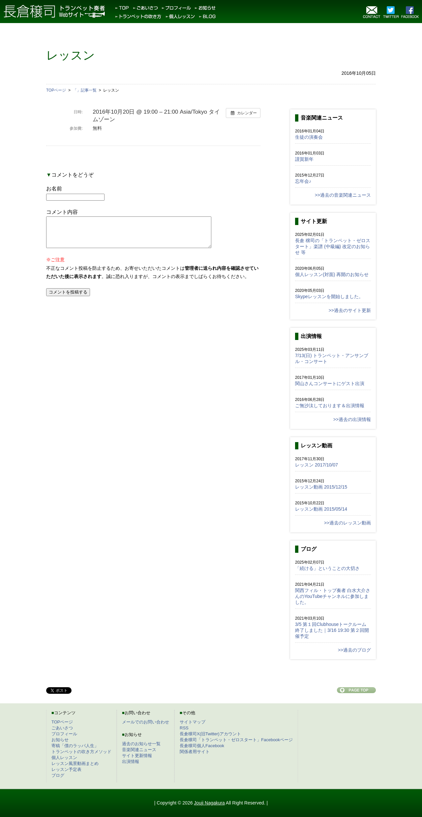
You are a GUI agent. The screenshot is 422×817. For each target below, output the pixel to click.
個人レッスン (64, 757)
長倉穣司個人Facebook (202, 745)
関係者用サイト (195, 751)
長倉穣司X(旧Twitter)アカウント (210, 733)
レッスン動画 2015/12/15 (321, 487)
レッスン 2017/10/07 (316, 464)
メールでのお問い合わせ (145, 721)
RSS (184, 727)
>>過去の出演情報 (352, 419)
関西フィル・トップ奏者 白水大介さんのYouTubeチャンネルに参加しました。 (332, 596)
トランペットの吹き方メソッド (81, 751)
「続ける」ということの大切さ (327, 568)
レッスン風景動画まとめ (75, 763)
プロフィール (64, 733)
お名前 (54, 188)
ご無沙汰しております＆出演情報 (329, 405)
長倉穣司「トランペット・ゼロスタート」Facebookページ (236, 739)
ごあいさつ (62, 727)
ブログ (57, 775)
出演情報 (130, 761)
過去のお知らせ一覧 (141, 743)
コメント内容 (62, 212)
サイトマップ (192, 721)
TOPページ (62, 721)
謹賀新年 (304, 159)
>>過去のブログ (354, 650)
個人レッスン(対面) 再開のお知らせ (332, 274)
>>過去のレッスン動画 (347, 522)
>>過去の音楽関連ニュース (343, 195)
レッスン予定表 (66, 769)
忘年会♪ (303, 181)
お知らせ (60, 739)
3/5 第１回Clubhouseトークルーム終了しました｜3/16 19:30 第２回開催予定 (332, 630)
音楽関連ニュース (139, 749)
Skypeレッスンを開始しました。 (329, 296)
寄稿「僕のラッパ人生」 (75, 745)
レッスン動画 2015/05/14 (321, 509)
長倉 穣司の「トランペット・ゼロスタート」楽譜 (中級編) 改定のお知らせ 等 (332, 246)
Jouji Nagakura (209, 802)
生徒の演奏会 (309, 137)
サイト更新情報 (137, 755)
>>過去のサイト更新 (350, 310)
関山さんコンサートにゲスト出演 (329, 383)
